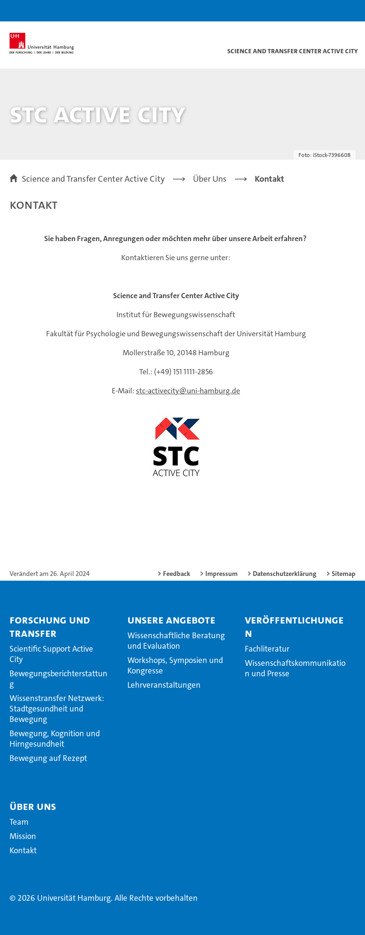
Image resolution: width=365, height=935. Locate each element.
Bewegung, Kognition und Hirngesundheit (55, 738)
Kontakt (23, 850)
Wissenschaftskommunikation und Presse (295, 668)
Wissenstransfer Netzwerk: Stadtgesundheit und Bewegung (57, 708)
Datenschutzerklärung (285, 573)
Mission (23, 836)
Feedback (176, 573)
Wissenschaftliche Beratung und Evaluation (176, 640)
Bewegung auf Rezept (48, 758)
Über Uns (33, 806)
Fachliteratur (267, 648)
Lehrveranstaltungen (164, 685)
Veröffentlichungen (294, 626)
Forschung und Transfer (50, 626)
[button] (328, 10)
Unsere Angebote (171, 619)
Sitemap (343, 573)
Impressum (221, 573)
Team (19, 822)
